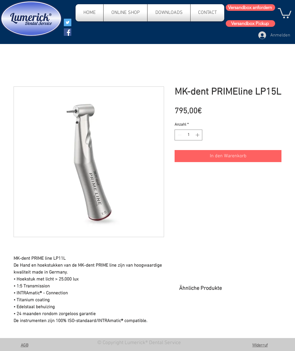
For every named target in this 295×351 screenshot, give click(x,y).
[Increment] (198, 135)
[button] (284, 12)
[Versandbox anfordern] (250, 7)
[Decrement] (179, 135)
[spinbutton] (188, 135)
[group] (230, 314)
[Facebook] (67, 32)
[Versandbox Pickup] (250, 23)
